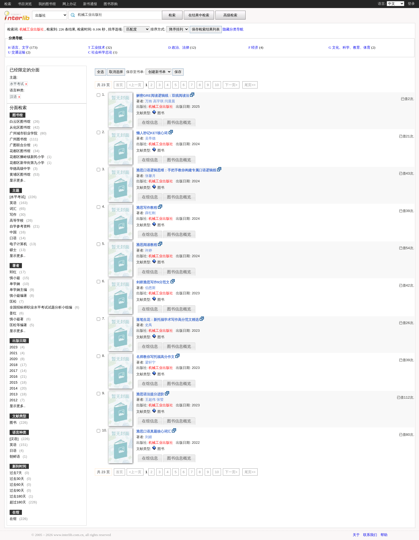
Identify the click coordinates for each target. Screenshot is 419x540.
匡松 (14, 301)
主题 (15, 190)
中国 (14, 232)
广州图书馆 (19, 139)
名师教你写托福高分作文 (156, 357)
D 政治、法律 (179, 47)
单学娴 (15, 284)
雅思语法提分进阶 (150, 394)
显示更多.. (17, 180)
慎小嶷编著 (19, 296)
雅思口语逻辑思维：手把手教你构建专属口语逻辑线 (176, 170)
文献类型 (19, 416)
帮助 (384, 535)
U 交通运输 (17, 52)
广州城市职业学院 (24, 133)
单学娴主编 (19, 290)
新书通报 (90, 4)
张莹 (160, 400)
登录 (411, 4)
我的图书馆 (47, 4)
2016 (14, 377)
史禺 (148, 325)
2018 (14, 365)
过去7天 (16, 473)
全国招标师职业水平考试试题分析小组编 (41, 307)
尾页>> (250, 85)
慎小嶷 (15, 278)
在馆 (15, 512)
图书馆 (17, 115)
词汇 (14, 209)
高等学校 (17, 220)
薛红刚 (150, 213)
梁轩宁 (150, 362)
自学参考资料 (21, 226)
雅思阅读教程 (147, 245)
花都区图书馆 (21, 151)
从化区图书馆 (21, 127)
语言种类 (19, 432)
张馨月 (150, 176)
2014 (14, 388)
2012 (14, 400)
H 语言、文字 (19, 47)
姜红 (14, 313)
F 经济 (254, 47)
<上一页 (135, 85)
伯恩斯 (150, 288)
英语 (14, 203)
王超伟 (151, 400)
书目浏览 (25, 4)
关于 (356, 535)
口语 (14, 238)
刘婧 (148, 437)
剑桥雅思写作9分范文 (153, 282)
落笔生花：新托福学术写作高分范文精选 (168, 320)
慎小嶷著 (17, 319)
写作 (14, 215)
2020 (14, 359)
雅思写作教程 (147, 208)
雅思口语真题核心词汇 (154, 431)
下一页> (231, 85)
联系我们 (370, 535)
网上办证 (69, 4)
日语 (14, 451)
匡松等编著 (19, 325)
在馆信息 (150, 122)
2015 (14, 382)
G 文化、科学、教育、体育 (350, 47)
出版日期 (19, 341)
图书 (14, 423)
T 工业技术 (97, 47)
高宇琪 (159, 101)
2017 (14, 371)
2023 (14, 347)
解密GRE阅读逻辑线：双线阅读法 (163, 96)
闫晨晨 (170, 101)
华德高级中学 (21, 169)
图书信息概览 (179, 122)
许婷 (148, 250)
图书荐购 (111, 4)
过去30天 (17, 479)
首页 (119, 85)
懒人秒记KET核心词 (152, 133)
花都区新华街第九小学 (27, 163)
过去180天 (18, 496)
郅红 (14, 272)
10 (217, 85)
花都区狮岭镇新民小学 (27, 157)
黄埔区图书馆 (21, 174)
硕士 (14, 250)
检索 (7, 4)
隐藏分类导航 (233, 29)
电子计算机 (19, 244)
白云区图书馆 (21, 121)
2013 (14, 394)
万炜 (149, 101)
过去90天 (17, 490)
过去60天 (17, 485)
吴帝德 (150, 138)
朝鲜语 (15, 456)
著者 (15, 266)
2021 (14, 353)
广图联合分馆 (21, 145)
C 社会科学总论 (100, 52)
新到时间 (19, 466)
